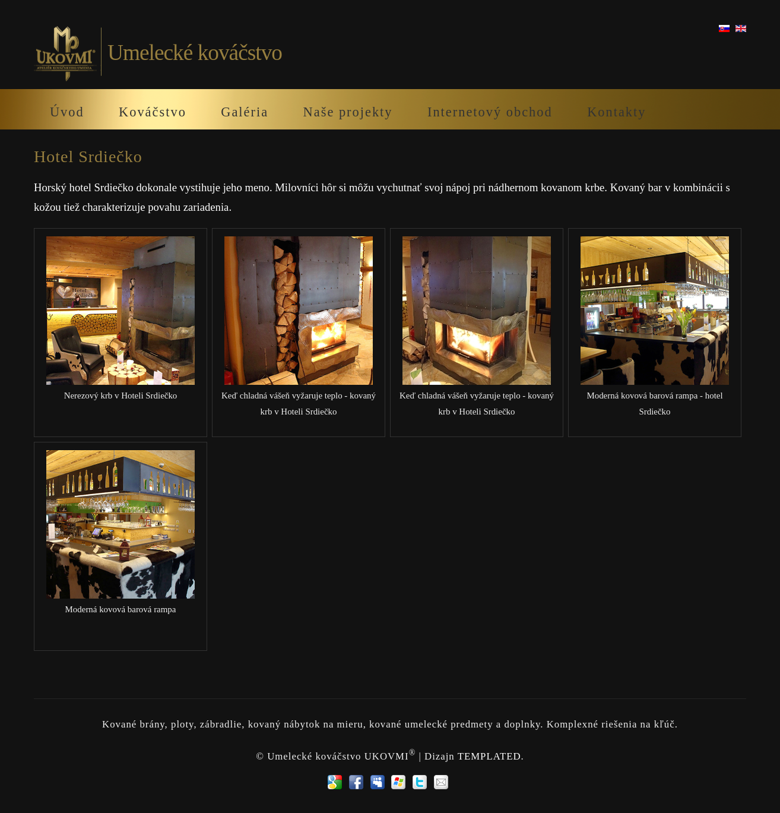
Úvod (67, 112)
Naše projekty (348, 112)
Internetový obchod (490, 112)
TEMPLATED (489, 755)
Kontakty (616, 112)
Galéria (244, 112)
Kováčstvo (152, 112)
